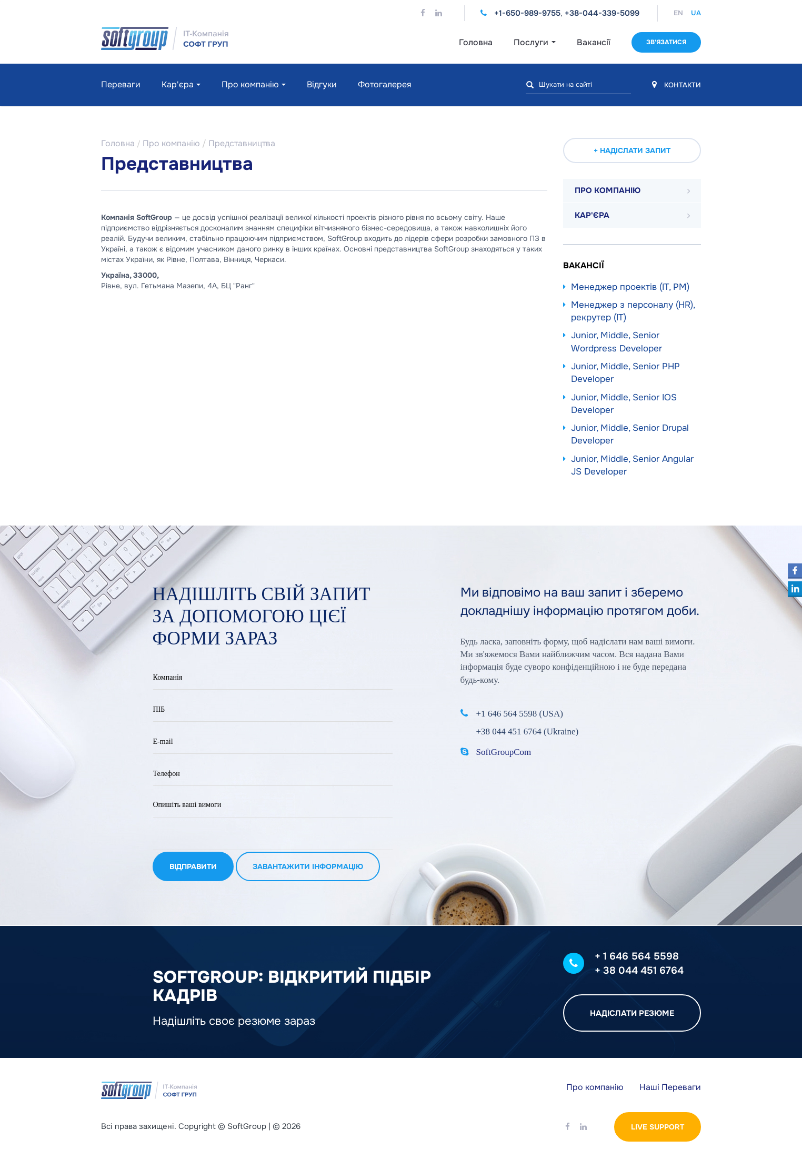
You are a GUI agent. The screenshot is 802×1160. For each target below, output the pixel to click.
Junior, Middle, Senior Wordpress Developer (616, 342)
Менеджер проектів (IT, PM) (630, 286)
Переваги (121, 84)
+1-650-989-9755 (527, 13)
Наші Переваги (670, 1087)
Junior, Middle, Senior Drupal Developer (630, 434)
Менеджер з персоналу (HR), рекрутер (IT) (633, 311)
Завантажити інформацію (308, 865)
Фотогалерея (385, 84)
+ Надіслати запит (632, 150)
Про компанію (250, 84)
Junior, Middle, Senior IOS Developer (624, 404)
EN (678, 12)
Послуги (535, 42)
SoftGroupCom (504, 752)
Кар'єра (178, 84)
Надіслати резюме (632, 1013)
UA (696, 12)
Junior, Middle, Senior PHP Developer (625, 373)
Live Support (657, 1127)
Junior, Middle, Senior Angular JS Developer (632, 465)
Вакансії (593, 42)
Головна (476, 42)
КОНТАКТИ (676, 84)
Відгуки (322, 84)
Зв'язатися (666, 42)
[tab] (632, 191)
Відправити (193, 865)
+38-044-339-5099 (602, 13)
